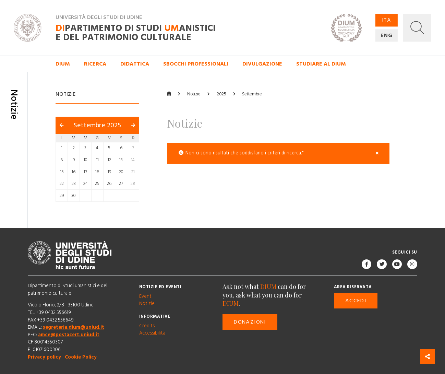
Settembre (252, 94)
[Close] (377, 153)
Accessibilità (152, 333)
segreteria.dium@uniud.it (73, 327)
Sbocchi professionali (195, 64)
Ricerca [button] (95, 64)
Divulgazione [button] (262, 64)
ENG (387, 35)
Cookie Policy (81, 357)
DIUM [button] (63, 64)
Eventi (146, 296)
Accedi (355, 301)
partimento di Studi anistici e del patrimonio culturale (136, 33)
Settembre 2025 (97, 125)
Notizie (194, 94)
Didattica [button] (134, 64)
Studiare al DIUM (321, 64)
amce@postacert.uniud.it (68, 334)
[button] (417, 28)
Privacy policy (44, 357)
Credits (147, 326)
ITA (386, 20)
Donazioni (250, 322)
